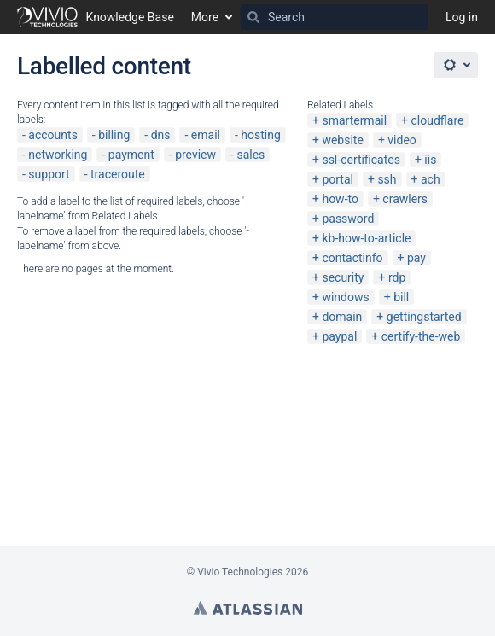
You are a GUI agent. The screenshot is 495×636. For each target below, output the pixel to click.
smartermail (354, 120)
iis (430, 159)
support (48, 174)
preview (195, 154)
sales (250, 154)
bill (401, 297)
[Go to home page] (96, 17)
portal (337, 179)
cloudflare (437, 120)
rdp (396, 277)
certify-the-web (421, 336)
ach (430, 179)
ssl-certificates (360, 159)
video (401, 140)
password (348, 218)
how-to (340, 199)
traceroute (117, 174)
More (204, 17)
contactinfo (352, 258)
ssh (386, 179)
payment (131, 154)
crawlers (405, 199)
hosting (261, 135)
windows (345, 297)
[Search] (253, 17)
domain (342, 317)
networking (57, 154)
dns (161, 135)
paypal (339, 336)
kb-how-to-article (366, 238)
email (205, 135)
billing (114, 135)
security (343, 277)
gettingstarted (424, 317)
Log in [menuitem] (462, 17)
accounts (53, 135)
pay (416, 258)
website (342, 140)
